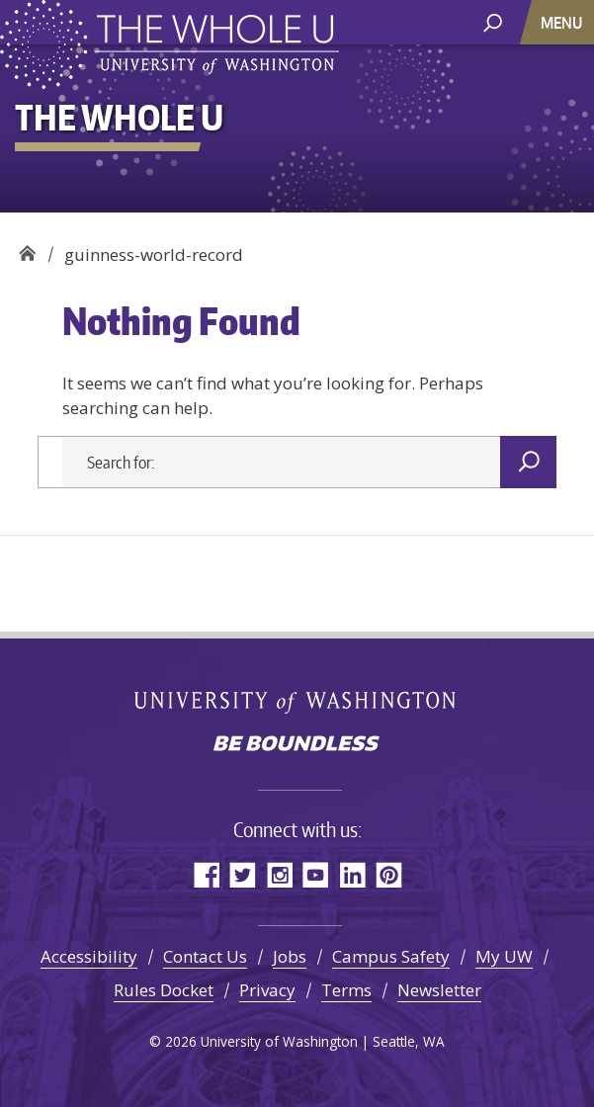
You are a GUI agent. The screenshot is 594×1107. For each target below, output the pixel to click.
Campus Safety (391, 956)
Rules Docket (163, 990)
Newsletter (439, 990)
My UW (504, 956)
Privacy (267, 990)
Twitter (242, 874)
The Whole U (27, 247)
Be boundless (297, 745)
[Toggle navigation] (563, 22)
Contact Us (205, 956)
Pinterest (389, 874)
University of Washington (297, 701)
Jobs (289, 956)
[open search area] (492, 21)
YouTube (315, 874)
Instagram (279, 874)
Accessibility (89, 956)
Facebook (206, 874)
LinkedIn (352, 874)
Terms (346, 990)
